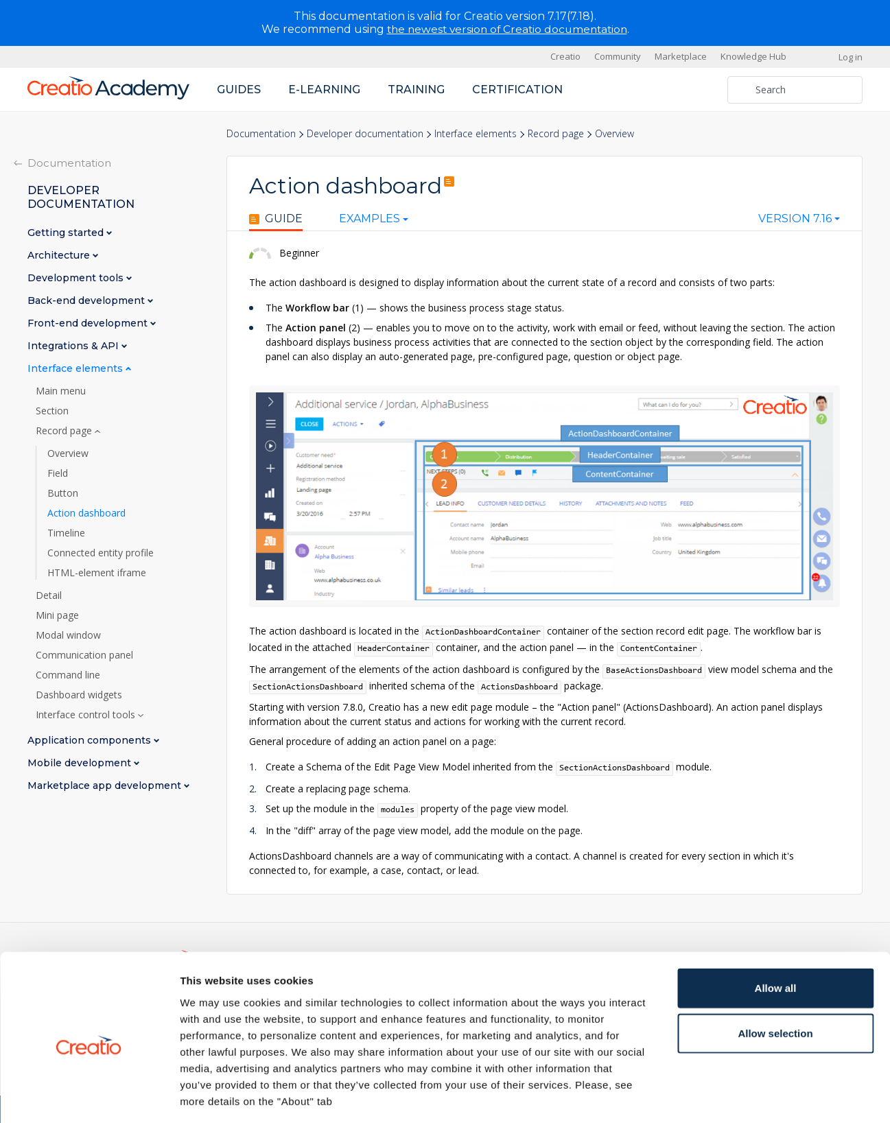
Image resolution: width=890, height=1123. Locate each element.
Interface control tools (87, 714)
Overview (68, 453)
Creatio (565, 56)
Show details (720, 1096)
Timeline (66, 532)
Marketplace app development (105, 785)
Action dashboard (86, 512)
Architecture (60, 255)
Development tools (76, 277)
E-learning (324, 88)
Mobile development (80, 762)
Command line (68, 674)
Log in (851, 56)
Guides (239, 88)
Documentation (261, 133)
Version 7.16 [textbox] (795, 219)
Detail (49, 595)
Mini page (57, 614)
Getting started (66, 232)
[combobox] (799, 221)
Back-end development (87, 300)
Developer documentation (365, 133)
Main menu (61, 390)
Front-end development (88, 323)
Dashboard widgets (79, 694)
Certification (517, 88)
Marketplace (681, 56)
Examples (362, 219)
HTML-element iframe (96, 572)
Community (617, 56)
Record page (556, 133)
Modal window (68, 634)
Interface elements (475, 133)
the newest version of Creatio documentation (506, 29)
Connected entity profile (100, 552)
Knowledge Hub (753, 56)
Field (57, 472)
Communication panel (84, 654)
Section (52, 410)
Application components (90, 740)
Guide (276, 219)
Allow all (776, 928)
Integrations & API (74, 345)
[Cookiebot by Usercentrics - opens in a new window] (89, 1096)
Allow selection (775, 973)
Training (416, 88)
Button (62, 492)
